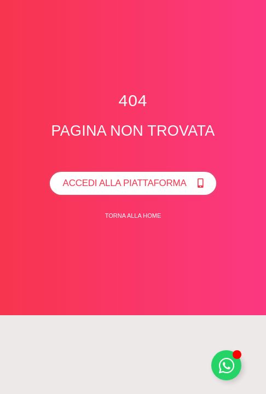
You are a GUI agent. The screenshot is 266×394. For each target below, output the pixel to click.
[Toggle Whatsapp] (226, 365)
